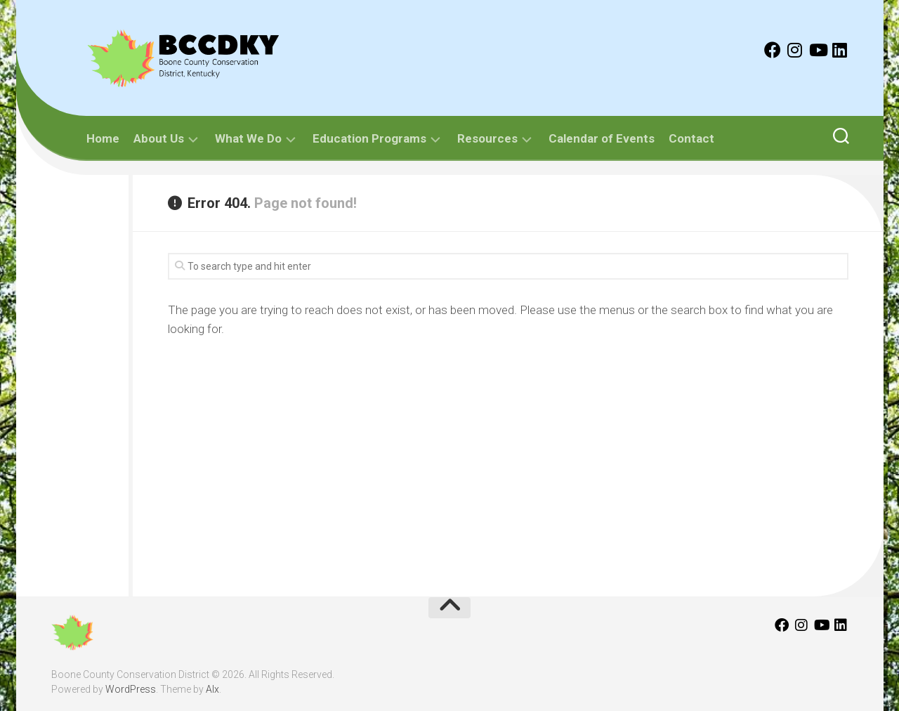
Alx (212, 689)
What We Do (248, 138)
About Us (158, 138)
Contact (691, 138)
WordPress (130, 689)
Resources (487, 138)
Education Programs (369, 138)
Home (102, 138)
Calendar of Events (602, 138)
